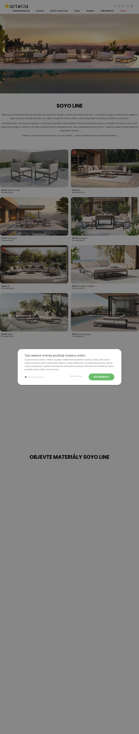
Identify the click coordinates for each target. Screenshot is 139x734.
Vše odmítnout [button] (76, 376)
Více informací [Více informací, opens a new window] (52, 369)
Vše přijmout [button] (101, 376)
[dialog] (69, 367)
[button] (35, 377)
